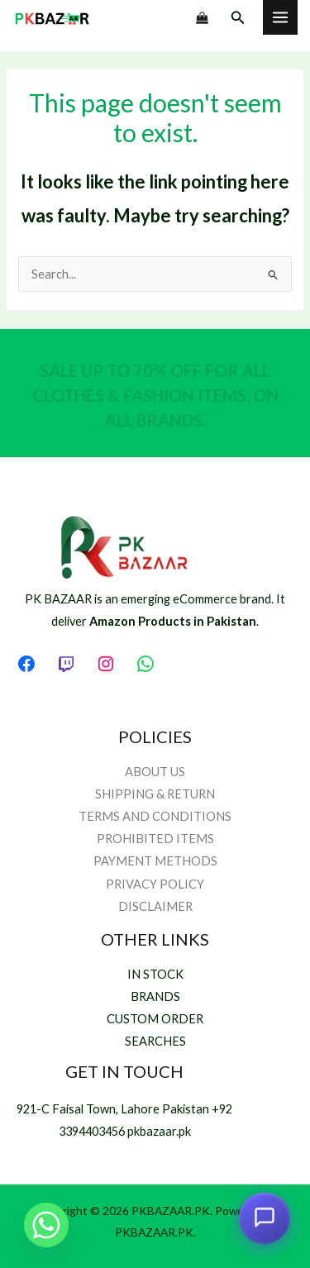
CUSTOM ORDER (155, 1019)
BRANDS (155, 996)
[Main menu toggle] (280, 17)
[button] (238, 17)
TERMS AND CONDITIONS (155, 816)
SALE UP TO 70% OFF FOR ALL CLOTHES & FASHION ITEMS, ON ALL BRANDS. (155, 395)
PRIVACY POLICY (155, 884)
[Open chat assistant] (264, 1218)
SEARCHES (155, 1041)
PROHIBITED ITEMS (155, 839)
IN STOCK (155, 974)
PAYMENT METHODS (155, 861)
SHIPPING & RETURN (155, 794)
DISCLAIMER (155, 906)
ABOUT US (155, 772)
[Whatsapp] (46, 1225)
